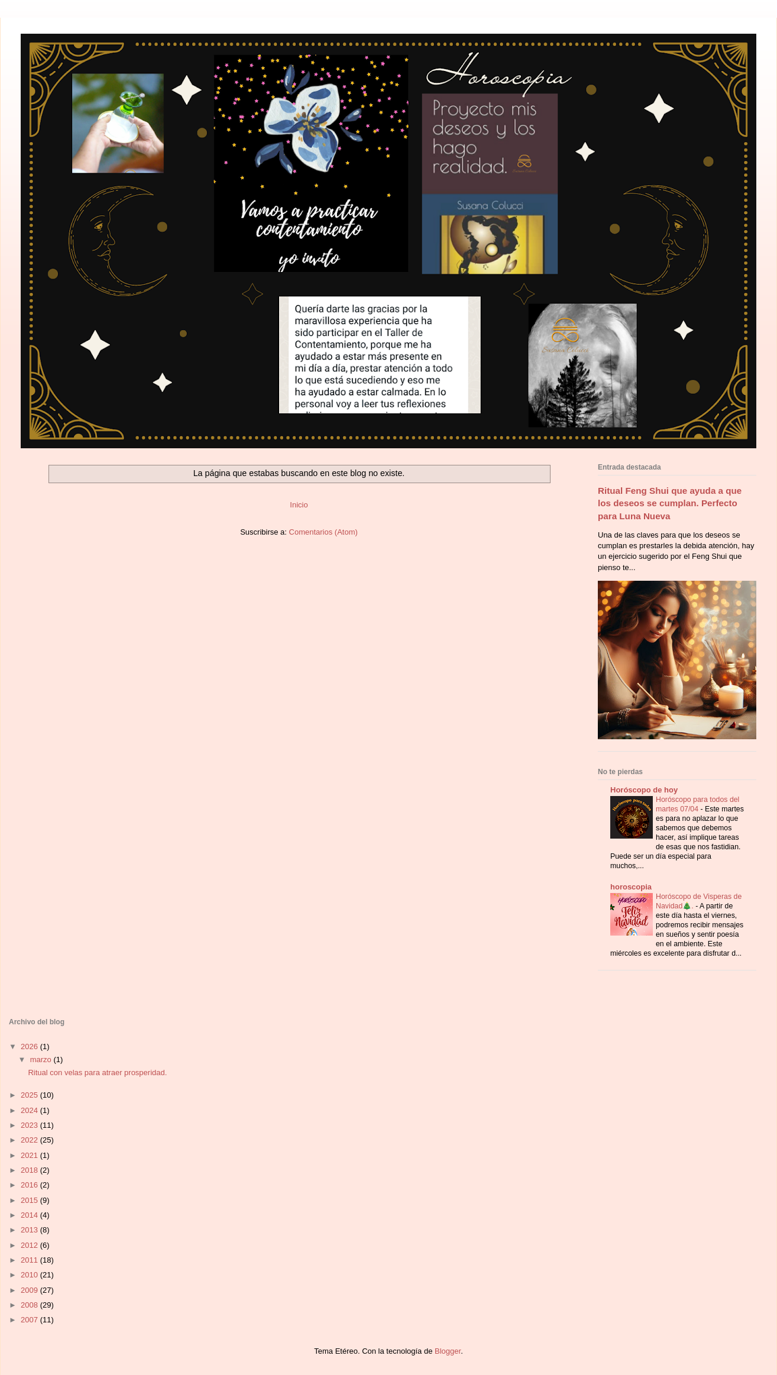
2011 (30, 1260)
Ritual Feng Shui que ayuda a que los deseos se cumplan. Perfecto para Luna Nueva (670, 503)
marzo (42, 1059)
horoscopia (631, 886)
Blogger (448, 1351)
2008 (30, 1304)
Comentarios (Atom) (323, 532)
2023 (30, 1125)
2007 (30, 1319)
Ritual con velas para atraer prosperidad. (97, 1072)
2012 (30, 1245)
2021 (30, 1155)
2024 (30, 1110)
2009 (30, 1290)
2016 (30, 1184)
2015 (30, 1200)
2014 (30, 1215)
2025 (30, 1095)
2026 (30, 1046)
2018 (30, 1170)
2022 (30, 1139)
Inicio (298, 504)
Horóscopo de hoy (644, 789)
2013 (30, 1229)
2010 (30, 1274)
